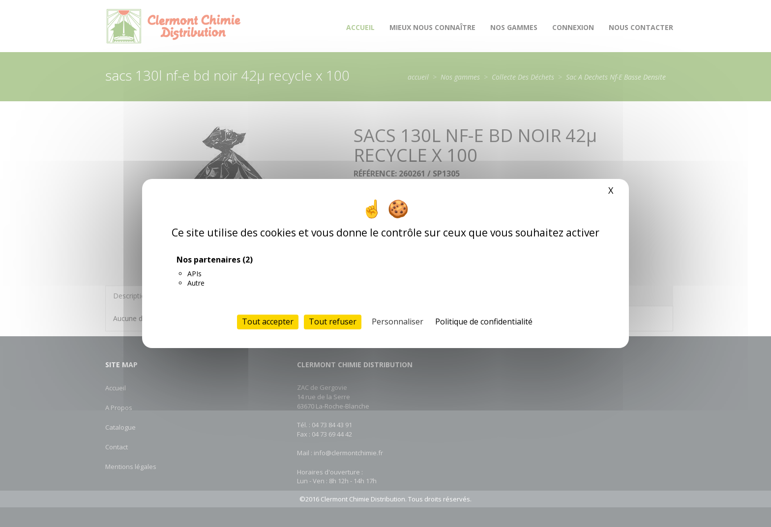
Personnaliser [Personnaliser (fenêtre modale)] (397, 321)
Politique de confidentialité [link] (484, 321)
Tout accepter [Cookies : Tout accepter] (268, 321)
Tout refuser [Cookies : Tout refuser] (332, 321)
